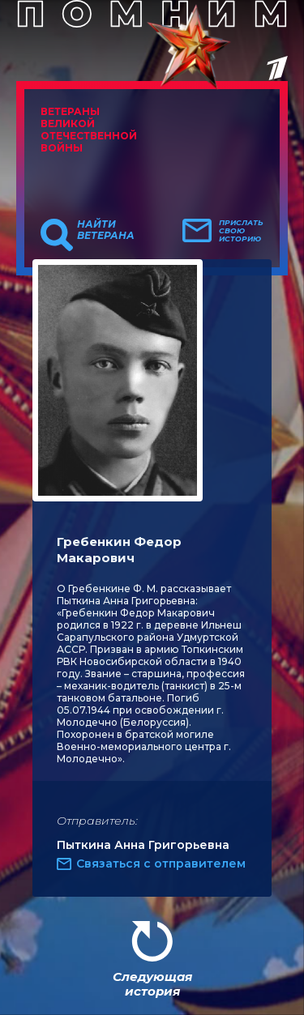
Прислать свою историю (241, 231)
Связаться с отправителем (161, 863)
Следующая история (152, 984)
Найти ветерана (106, 230)
